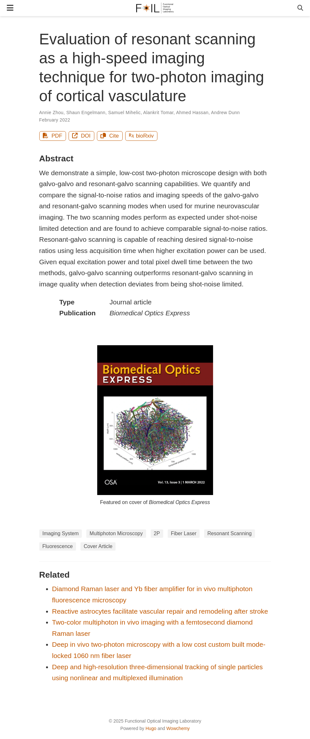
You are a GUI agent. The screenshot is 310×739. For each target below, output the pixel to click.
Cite (109, 136)
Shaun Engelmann (86, 112)
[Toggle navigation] (10, 8)
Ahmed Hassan (192, 112)
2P (157, 533)
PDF (52, 136)
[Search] (300, 8)
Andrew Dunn (225, 112)
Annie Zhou (51, 112)
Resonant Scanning (229, 533)
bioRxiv (141, 136)
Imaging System (60, 533)
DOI (81, 136)
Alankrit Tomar (158, 112)
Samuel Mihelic (124, 112)
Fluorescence (57, 546)
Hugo (151, 728)
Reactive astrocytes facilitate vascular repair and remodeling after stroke (160, 611)
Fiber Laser (184, 533)
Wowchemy (178, 728)
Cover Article (98, 546)
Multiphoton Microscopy (116, 533)
